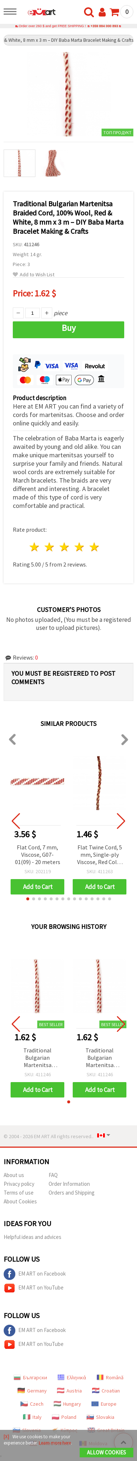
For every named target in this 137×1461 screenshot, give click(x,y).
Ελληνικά (71, 1377)
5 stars (94, 546)
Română (109, 1377)
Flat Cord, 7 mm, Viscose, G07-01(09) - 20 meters (37, 855)
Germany (32, 1390)
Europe (104, 1403)
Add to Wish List (33, 274)
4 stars (79, 546)
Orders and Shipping (72, 1192)
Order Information (69, 1183)
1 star (34, 546)
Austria (69, 1390)
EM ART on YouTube (34, 1288)
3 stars (64, 546)
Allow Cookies (106, 1452)
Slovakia (100, 1417)
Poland (64, 1417)
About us (14, 1175)
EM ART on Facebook (35, 1274)
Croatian (106, 1390)
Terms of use (19, 1192)
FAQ (53, 1175)
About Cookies (20, 1201)
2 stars (49, 546)
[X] (6, 1437)
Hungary (67, 1404)
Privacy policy (19, 1183)
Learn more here (55, 1443)
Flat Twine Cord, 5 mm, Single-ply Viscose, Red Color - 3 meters (99, 855)
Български (30, 1377)
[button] (27, 898)
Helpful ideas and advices (32, 1236)
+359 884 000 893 (104, 26)
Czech (31, 1404)
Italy (32, 1417)
